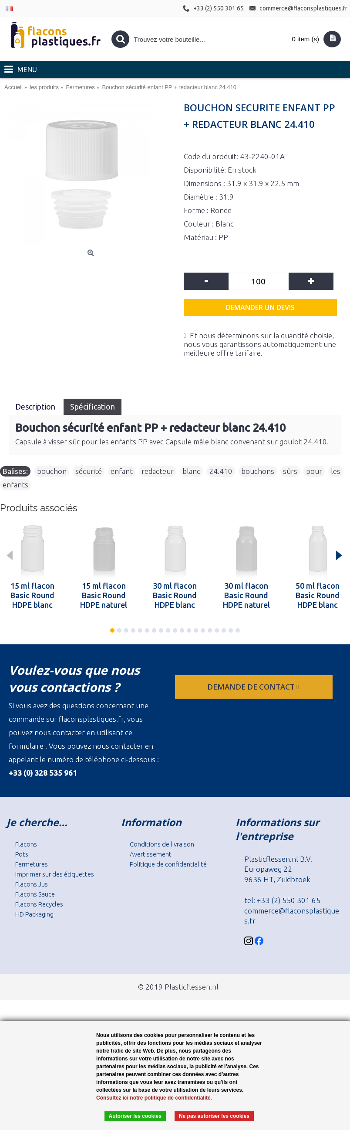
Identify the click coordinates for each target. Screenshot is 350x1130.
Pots (21, 854)
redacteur (157, 471)
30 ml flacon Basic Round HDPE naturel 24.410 (246, 595)
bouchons (257, 471)
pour (314, 471)
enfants (15, 484)
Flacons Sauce (35, 894)
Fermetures (31, 864)
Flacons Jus (31, 884)
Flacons (26, 844)
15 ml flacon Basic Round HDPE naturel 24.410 (103, 595)
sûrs (290, 471)
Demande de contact (253, 687)
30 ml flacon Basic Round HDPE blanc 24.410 (175, 595)
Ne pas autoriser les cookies (214, 1116)
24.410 (220, 471)
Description (36, 406)
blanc (191, 471)
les (335, 471)
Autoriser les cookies (135, 1116)
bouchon (52, 471)
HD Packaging (34, 914)
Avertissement (151, 854)
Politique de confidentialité (168, 864)
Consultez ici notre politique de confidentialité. (154, 1098)
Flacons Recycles (39, 904)
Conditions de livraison (162, 844)
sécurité (88, 471)
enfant (122, 471)
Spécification (92, 406)
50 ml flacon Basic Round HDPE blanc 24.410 (318, 595)
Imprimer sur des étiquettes (54, 874)
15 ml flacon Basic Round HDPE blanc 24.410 (32, 595)
